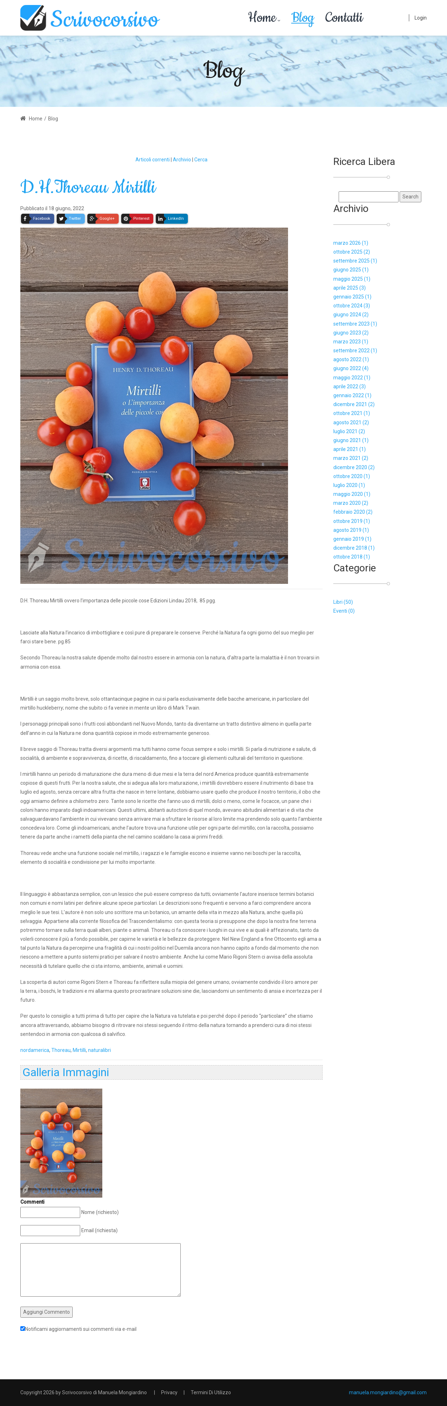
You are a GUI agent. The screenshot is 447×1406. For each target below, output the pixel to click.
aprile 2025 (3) (349, 288)
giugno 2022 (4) (351, 368)
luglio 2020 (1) (349, 485)
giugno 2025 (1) (351, 270)
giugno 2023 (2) (351, 333)
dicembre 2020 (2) (354, 467)
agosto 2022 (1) (351, 359)
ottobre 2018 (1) (351, 557)
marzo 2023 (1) (350, 341)
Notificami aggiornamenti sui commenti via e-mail (81, 1329)
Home (31, 118)
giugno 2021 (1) (351, 440)
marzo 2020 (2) (350, 503)
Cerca (200, 159)
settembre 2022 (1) (355, 350)
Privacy (169, 1392)
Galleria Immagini (65, 1072)
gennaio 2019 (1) (352, 539)
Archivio (182, 159)
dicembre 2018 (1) (354, 548)
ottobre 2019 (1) (351, 521)
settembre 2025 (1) (355, 261)
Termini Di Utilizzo (211, 1392)
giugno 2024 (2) (351, 314)
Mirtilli (79, 1050)
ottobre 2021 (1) (351, 413)
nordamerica (34, 1050)
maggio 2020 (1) (351, 494)
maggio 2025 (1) (351, 279)
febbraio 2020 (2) (352, 512)
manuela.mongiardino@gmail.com (388, 1392)
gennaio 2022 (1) (352, 395)
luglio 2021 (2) (349, 431)
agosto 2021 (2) (351, 422)
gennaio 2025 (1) (352, 297)
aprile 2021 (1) (349, 449)
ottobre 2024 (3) (351, 305)
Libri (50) (343, 602)
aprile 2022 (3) (349, 386)
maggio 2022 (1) (351, 377)
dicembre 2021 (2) (354, 404)
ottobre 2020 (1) (351, 476)
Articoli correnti (152, 159)
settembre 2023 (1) (355, 324)
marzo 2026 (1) (350, 243)
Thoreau (61, 1050)
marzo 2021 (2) (350, 458)
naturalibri (99, 1050)
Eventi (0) (344, 611)
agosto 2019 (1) (351, 530)
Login (421, 18)
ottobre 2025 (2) (351, 252)
